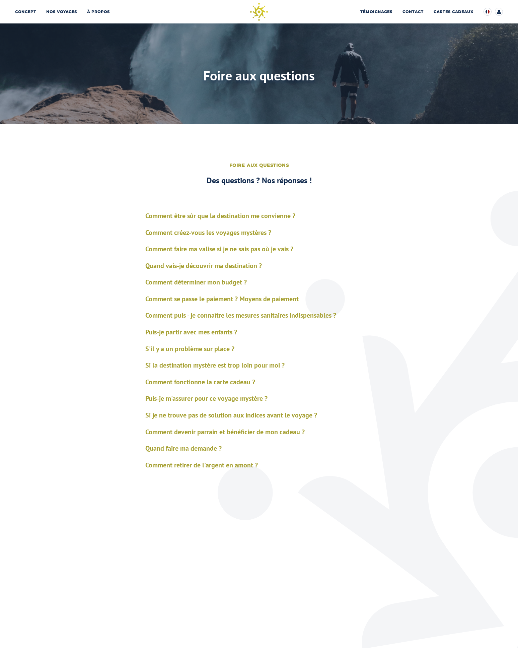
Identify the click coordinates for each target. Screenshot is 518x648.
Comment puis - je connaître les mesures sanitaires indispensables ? (240, 315)
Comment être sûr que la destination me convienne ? (220, 216)
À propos (98, 12)
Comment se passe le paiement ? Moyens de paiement (222, 299)
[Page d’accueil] (259, 12)
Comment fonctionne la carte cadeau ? (200, 382)
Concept (25, 12)
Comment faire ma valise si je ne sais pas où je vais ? (219, 249)
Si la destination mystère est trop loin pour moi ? (215, 365)
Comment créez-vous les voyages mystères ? (208, 233)
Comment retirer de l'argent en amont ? (201, 465)
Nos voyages (61, 12)
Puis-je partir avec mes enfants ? (191, 332)
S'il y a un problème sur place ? (189, 349)
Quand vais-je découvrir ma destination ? (203, 266)
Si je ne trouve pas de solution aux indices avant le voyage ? (231, 415)
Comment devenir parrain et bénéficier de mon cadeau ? (225, 432)
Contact (413, 12)
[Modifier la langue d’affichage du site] (488, 12)
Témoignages (376, 12)
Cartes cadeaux (453, 12)
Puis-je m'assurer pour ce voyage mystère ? (206, 398)
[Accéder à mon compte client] (499, 12)
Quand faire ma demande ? (183, 448)
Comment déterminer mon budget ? (196, 282)
